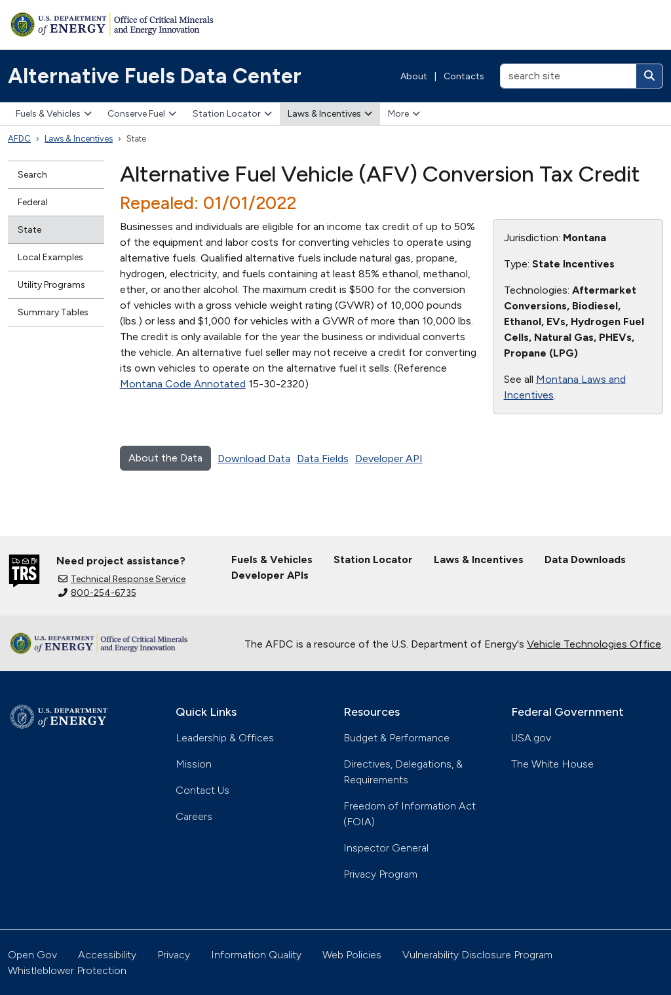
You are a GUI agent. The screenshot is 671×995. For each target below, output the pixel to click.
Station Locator (232, 113)
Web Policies (351, 954)
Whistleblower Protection (67, 970)
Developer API (389, 458)
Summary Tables (53, 312)
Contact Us (202, 790)
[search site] (568, 76)
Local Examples (50, 257)
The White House (552, 764)
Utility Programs (51, 284)
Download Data (254, 458)
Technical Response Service (121, 579)
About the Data (165, 458)
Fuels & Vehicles (54, 113)
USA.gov (531, 738)
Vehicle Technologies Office (594, 644)
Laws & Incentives (330, 113)
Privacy (173, 954)
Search (32, 174)
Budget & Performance (396, 738)
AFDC (19, 139)
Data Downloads (585, 559)
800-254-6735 (97, 592)
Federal (33, 202)
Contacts (464, 76)
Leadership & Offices (225, 738)
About (413, 76)
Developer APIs (270, 575)
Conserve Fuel (141, 113)
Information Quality (256, 954)
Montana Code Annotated (183, 384)
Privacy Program (380, 874)
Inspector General (386, 848)
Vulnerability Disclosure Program (477, 954)
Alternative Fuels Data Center (154, 76)
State (29, 229)
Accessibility (107, 954)
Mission (194, 764)
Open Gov (32, 954)
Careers (194, 816)
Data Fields (323, 458)
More (404, 113)
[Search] (649, 76)
